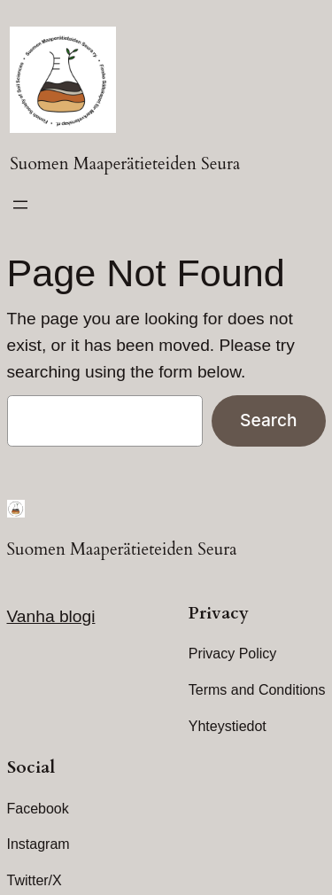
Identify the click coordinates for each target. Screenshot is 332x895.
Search (268, 420)
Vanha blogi (51, 616)
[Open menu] (20, 204)
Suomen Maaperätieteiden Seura (125, 163)
